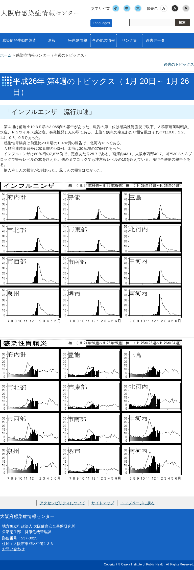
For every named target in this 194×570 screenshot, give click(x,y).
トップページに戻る (137, 503)
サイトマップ (102, 503)
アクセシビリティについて (62, 503)
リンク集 (129, 40)
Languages (101, 23)
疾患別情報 (77, 40)
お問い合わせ (13, 549)
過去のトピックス (179, 64)
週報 (52, 40)
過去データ (155, 40)
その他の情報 (103, 40)
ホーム (5, 55)
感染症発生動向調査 (19, 40)
